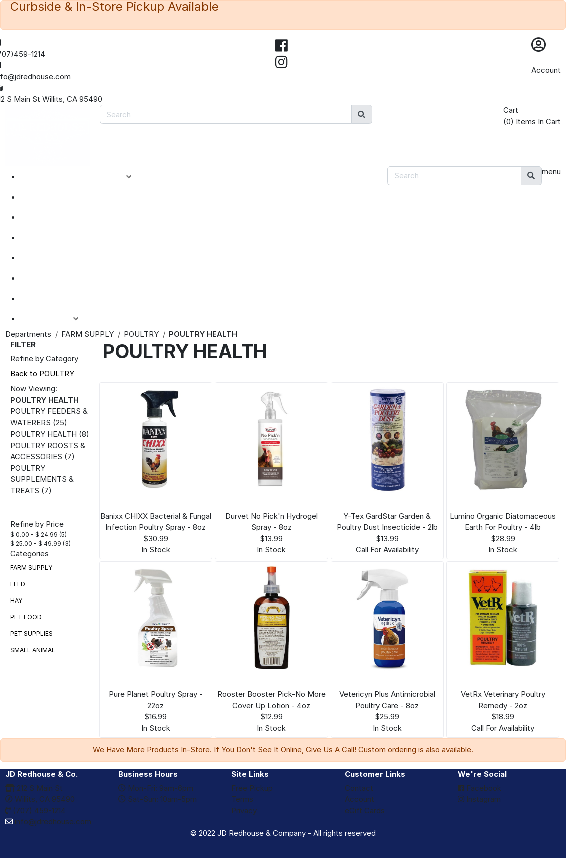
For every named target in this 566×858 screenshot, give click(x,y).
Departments (28, 334)
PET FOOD (26, 617)
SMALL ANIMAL (32, 650)
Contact (359, 788)
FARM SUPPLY (87, 334)
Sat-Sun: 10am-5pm (157, 799)
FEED (17, 584)
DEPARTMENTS (62, 258)
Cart (510, 110)
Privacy (244, 810)
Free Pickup (252, 788)
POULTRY (141, 334)
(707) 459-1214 (35, 810)
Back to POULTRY (42, 373)
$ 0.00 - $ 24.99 (34, 534)
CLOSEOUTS (57, 238)
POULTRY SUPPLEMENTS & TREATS (42, 479)
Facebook (479, 788)
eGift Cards (365, 810)
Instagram (479, 799)
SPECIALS (51, 217)
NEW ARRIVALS (62, 197)
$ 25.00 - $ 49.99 (35, 543)
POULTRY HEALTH (43, 434)
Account (546, 70)
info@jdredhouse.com (48, 821)
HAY (16, 600)
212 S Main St (34, 788)
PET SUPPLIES (31, 633)
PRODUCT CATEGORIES (83, 177)
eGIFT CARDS (58, 299)
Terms (242, 799)
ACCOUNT (57, 319)
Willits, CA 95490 (40, 799)
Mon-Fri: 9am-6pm (155, 788)
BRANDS (48, 278)
